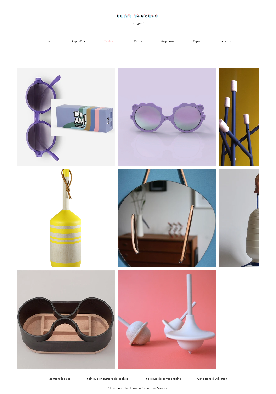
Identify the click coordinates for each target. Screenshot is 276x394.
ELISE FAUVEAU (138, 16)
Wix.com (162, 388)
